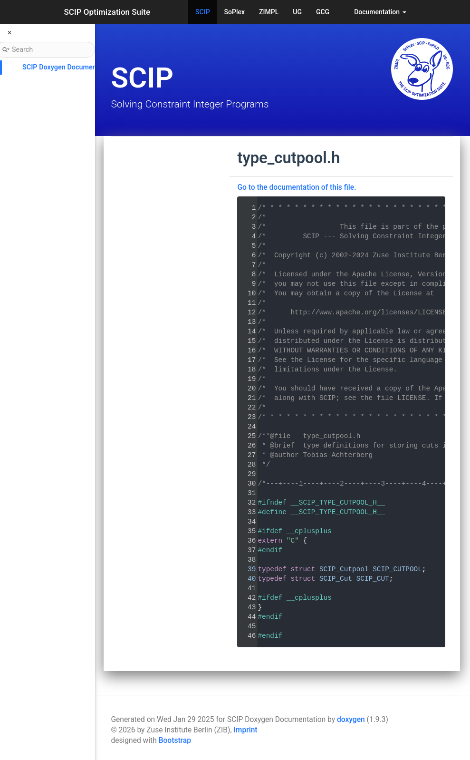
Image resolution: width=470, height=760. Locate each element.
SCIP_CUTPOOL (397, 569)
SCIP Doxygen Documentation (68, 67)
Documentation (380, 12)
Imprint (245, 730)
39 (245, 569)
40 (245, 579)
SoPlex (234, 12)
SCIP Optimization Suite (107, 12)
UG (297, 12)
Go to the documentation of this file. (296, 187)
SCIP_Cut (335, 579)
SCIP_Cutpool (344, 569)
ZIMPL (268, 12)
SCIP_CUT (372, 579)
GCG (322, 12)
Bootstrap (175, 740)
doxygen (351, 719)
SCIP (202, 12)
